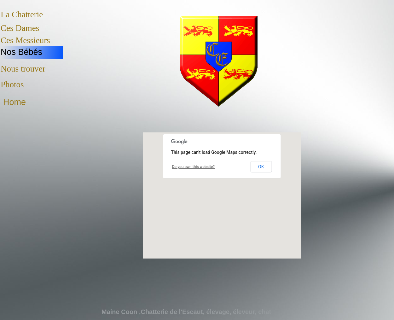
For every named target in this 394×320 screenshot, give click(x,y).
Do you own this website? (193, 167)
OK (261, 166)
